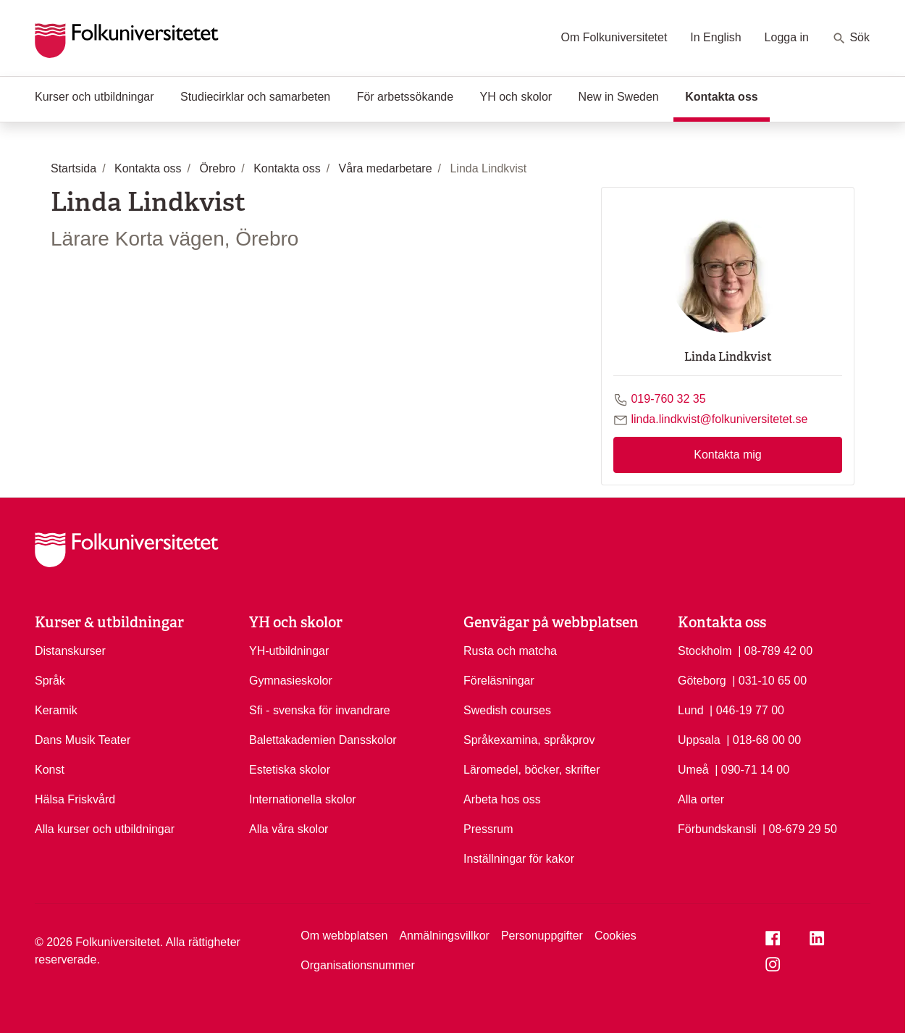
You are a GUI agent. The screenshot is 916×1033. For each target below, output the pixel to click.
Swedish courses (507, 710)
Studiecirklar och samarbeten (255, 97)
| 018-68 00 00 (763, 739)
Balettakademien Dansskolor (323, 740)
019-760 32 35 (668, 399)
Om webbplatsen (344, 935)
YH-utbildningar (289, 651)
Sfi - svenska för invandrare (319, 710)
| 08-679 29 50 (799, 828)
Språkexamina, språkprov (528, 740)
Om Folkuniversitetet (614, 37)
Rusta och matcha (510, 651)
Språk (50, 680)
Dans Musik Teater (82, 740)
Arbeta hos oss (502, 799)
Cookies (615, 935)
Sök (851, 38)
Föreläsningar (498, 680)
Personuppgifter (542, 935)
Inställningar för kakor (518, 859)
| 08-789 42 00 (775, 650)
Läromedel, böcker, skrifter (531, 770)
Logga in (787, 37)
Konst (49, 770)
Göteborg (702, 680)
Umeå (693, 770)
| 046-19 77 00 (747, 709)
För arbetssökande (405, 97)
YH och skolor (516, 97)
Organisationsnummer (357, 965)
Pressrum (488, 829)
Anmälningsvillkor (444, 935)
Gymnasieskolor (290, 680)
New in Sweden (619, 97)
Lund (691, 710)
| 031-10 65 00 (769, 679)
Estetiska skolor (289, 770)
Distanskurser (70, 651)
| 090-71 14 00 (752, 768)
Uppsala (699, 740)
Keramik (56, 710)
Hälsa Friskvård (75, 799)
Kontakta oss (727, 95)
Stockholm (705, 651)
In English (715, 37)
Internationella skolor (302, 799)
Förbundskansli (717, 829)
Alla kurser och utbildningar (105, 829)
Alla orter (701, 799)
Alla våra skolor (288, 829)
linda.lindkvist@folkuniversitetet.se (719, 419)
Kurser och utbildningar (94, 97)
